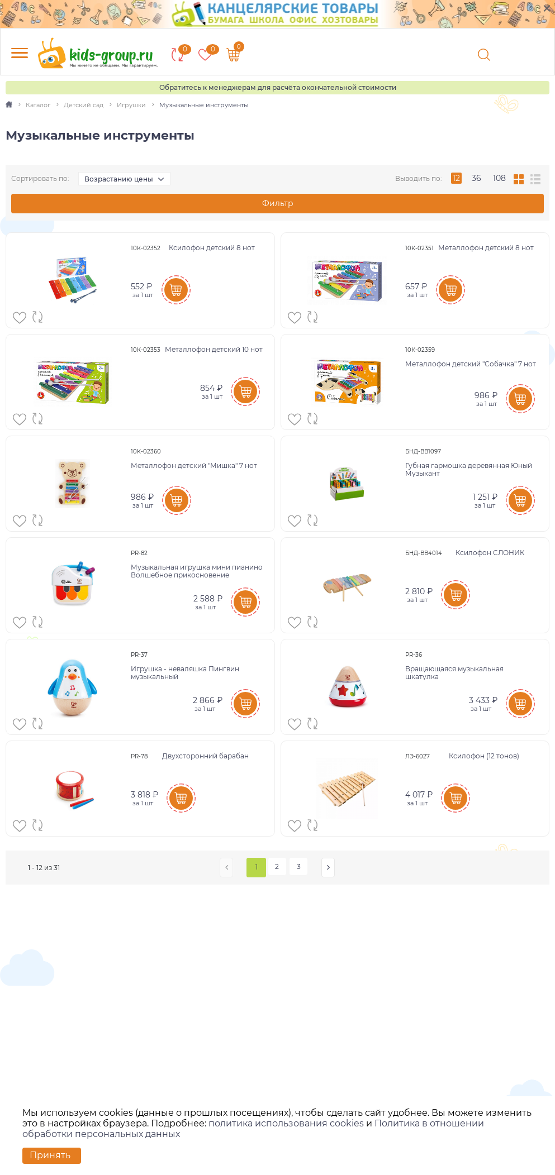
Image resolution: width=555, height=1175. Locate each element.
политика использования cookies (286, 1123)
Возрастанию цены (118, 179)
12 (456, 178)
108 (499, 178)
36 (476, 178)
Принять (50, 1155)
